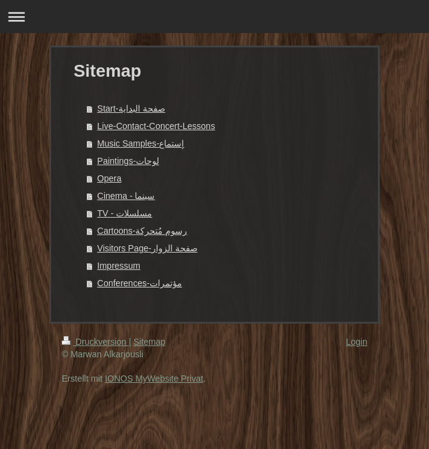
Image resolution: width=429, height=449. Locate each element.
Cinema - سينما (126, 196)
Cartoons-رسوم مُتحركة (142, 231)
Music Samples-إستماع (141, 143)
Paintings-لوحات (128, 161)
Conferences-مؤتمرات (139, 283)
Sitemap (149, 342)
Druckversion (95, 342)
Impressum (118, 266)
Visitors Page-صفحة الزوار (147, 248)
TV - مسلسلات (124, 213)
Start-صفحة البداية (131, 108)
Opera (109, 178)
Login (356, 342)
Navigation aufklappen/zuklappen (214, 16)
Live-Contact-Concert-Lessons (156, 126)
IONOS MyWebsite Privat (154, 379)
